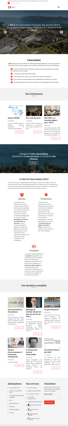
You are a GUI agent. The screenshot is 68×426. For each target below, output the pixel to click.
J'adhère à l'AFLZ (33, 39)
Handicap (12, 406)
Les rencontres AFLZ (33, 394)
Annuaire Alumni (32, 388)
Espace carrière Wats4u (34, 391)
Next (61, 32)
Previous (5, 32)
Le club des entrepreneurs (32, 397)
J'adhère (33, 163)
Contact (12, 412)
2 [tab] (34, 52)
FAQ (11, 400)
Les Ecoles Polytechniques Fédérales (17, 396)
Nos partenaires (14, 403)
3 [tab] (36, 52)
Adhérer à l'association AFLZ (16, 391)
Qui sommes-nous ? (15, 388)
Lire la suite (20, 132)
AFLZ (13, 7)
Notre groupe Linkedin (32, 414)
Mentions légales (14, 409)
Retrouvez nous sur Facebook (34, 419)
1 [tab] (32, 52)
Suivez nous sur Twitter (33, 410)
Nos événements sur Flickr (34, 405)
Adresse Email (48, 394)
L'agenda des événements (35, 402)
